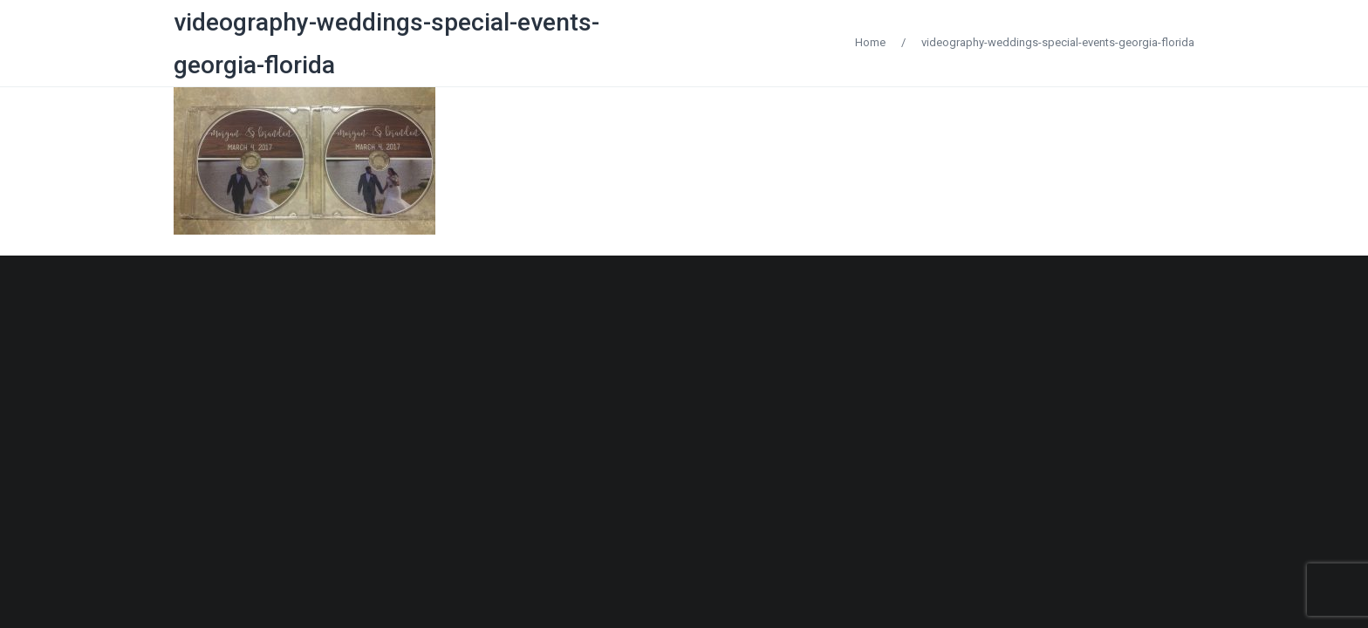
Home (870, 42)
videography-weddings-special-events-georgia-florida (1057, 42)
